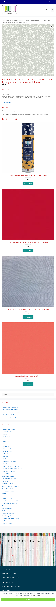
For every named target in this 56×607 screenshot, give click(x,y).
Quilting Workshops (8, 476)
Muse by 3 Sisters (8, 449)
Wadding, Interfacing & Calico (10, 501)
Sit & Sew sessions (7, 521)
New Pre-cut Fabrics (9, 464)
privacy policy (36, 595)
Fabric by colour (7, 506)
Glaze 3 (5, 456)
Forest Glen (6, 436)
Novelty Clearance (14, 97)
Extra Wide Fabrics (7, 488)
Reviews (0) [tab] (7, 102)
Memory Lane (7, 444)
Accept (28, 599)
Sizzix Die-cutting (7, 523)
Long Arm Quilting (7, 498)
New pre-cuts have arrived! (10, 407)
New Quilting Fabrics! (12, 20)
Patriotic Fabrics (7, 508)
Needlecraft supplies (8, 513)
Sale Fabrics (38, 97)
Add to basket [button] (28, 183)
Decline (28, 604)
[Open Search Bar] (49, 10)
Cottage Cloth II (7, 451)
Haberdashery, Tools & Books (10, 518)
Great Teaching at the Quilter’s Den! (12, 417)
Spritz (5, 434)
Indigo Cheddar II (8, 459)
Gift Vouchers (6, 496)
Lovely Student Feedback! (9, 414)
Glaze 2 (5, 454)
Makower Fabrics (31, 96)
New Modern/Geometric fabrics (12, 469)
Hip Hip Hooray (8, 439)
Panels (4, 493)
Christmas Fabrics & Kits (9, 478)
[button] (51, 26)
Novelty (8, 97)
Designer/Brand (22, 96)
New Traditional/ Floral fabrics (12, 466)
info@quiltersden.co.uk (12, 577)
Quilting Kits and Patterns (9, 503)
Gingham (6, 441)
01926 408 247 (13, 573)
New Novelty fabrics (24, 20)
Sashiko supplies (7, 516)
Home (3, 20)
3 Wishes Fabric (7, 431)
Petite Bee (27, 97)
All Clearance (11, 96)
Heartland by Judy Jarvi (10, 461)
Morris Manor (7, 446)
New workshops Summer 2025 (11, 412)
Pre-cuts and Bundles (8, 491)
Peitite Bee (21, 97)
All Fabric (16, 96)
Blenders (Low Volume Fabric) (10, 486)
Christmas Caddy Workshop (10, 409)
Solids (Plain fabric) (7, 483)
